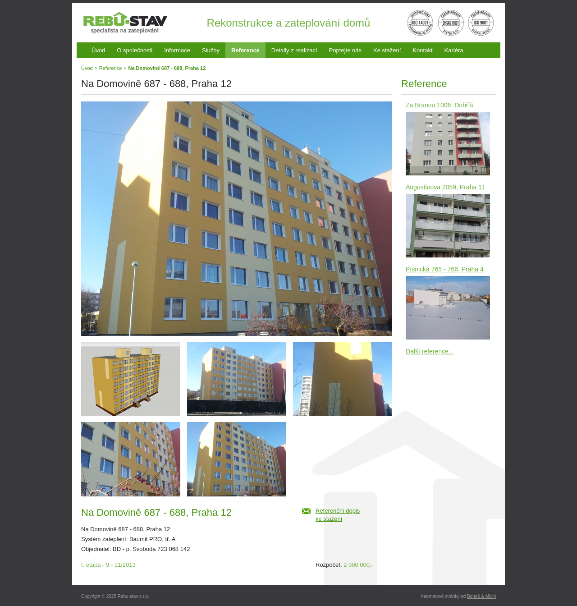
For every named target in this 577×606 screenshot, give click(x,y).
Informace (177, 50)
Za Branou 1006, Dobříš (439, 105)
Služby (211, 50)
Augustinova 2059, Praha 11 (445, 187)
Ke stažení (387, 50)
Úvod (98, 50)
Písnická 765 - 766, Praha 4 (445, 269)
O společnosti (134, 50)
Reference (245, 50)
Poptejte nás (345, 50)
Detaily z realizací (294, 50)
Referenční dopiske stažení (338, 514)
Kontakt (422, 50)
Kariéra (453, 50)
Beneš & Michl (481, 596)
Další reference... (430, 351)
